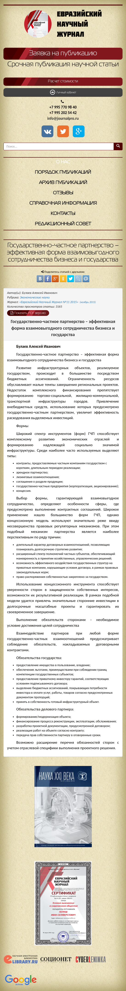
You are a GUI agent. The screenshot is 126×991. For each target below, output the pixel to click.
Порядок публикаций (63, 172)
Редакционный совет (63, 224)
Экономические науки (35, 297)
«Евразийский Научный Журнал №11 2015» (57, 302)
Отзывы (63, 193)
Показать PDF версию (28, 313)
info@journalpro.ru (63, 118)
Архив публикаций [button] (63, 183)
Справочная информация (63, 203)
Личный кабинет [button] (63, 92)
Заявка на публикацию (63, 53)
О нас (63, 162)
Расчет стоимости (63, 81)
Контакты (63, 214)
